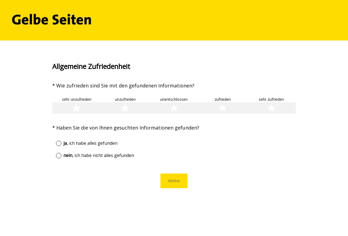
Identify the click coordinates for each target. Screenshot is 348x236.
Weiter (174, 180)
